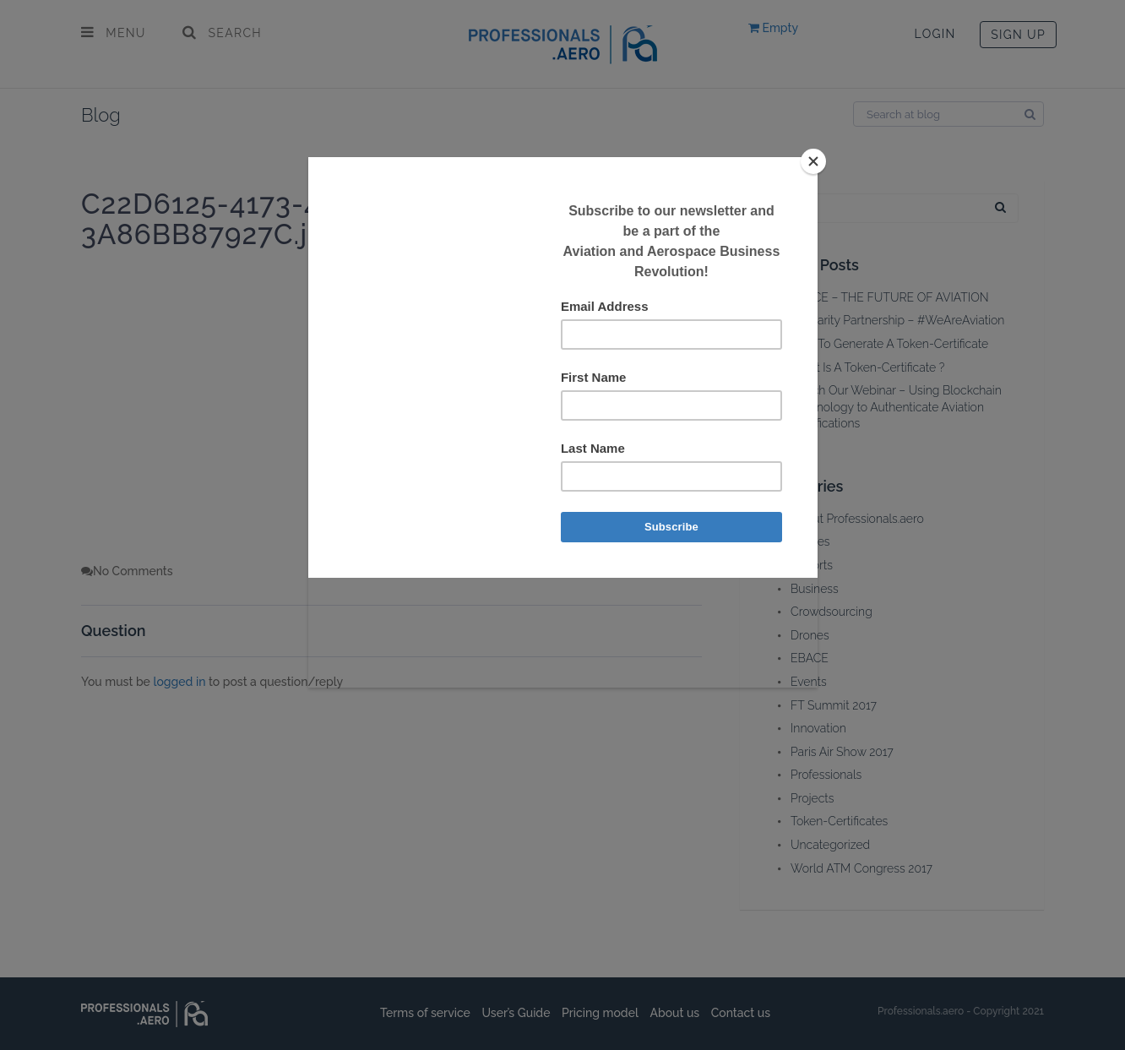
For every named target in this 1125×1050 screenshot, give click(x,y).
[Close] (813, 161)
